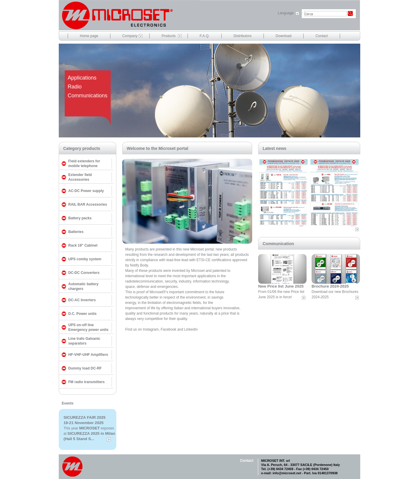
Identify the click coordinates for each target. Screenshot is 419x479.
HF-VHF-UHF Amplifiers (88, 355)
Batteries (75, 232)
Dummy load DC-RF (85, 368)
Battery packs (80, 218)
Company (129, 36)
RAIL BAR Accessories (87, 204)
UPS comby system (84, 259)
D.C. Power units (82, 314)
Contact (321, 36)
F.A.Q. (205, 36)
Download (283, 36)
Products (168, 36)
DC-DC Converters (83, 273)
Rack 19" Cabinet (82, 245)
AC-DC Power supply (86, 191)
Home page (89, 36)
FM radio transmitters (86, 382)
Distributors (243, 36)
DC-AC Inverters (82, 300)
